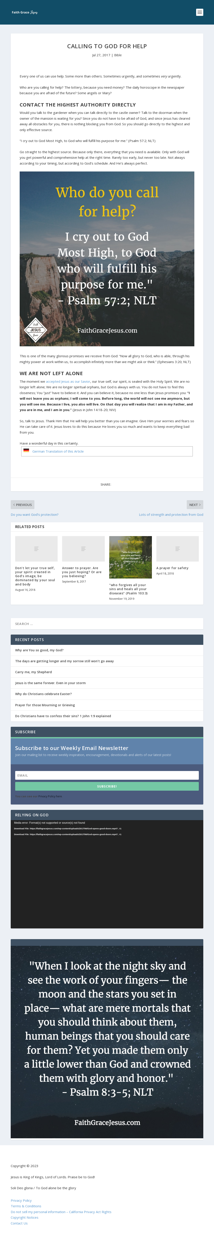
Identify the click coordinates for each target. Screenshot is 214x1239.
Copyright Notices (24, 1217)
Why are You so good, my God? (39, 650)
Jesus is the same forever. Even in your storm (50, 683)
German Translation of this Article (58, 451)
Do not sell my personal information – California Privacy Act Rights (61, 1212)
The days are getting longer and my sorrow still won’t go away (64, 661)
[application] (107, 874)
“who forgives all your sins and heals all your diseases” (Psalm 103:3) (128, 589)
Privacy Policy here (50, 796)
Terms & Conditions (26, 1206)
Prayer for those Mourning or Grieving (45, 705)
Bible (118, 55)
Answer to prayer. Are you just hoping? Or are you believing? (82, 572)
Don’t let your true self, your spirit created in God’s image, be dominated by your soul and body (35, 576)
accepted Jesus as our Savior (68, 381)
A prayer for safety (172, 568)
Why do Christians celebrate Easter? (43, 694)
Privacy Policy (21, 1200)
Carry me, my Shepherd (33, 672)
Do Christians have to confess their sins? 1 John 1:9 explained (63, 716)
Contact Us (19, 1223)
